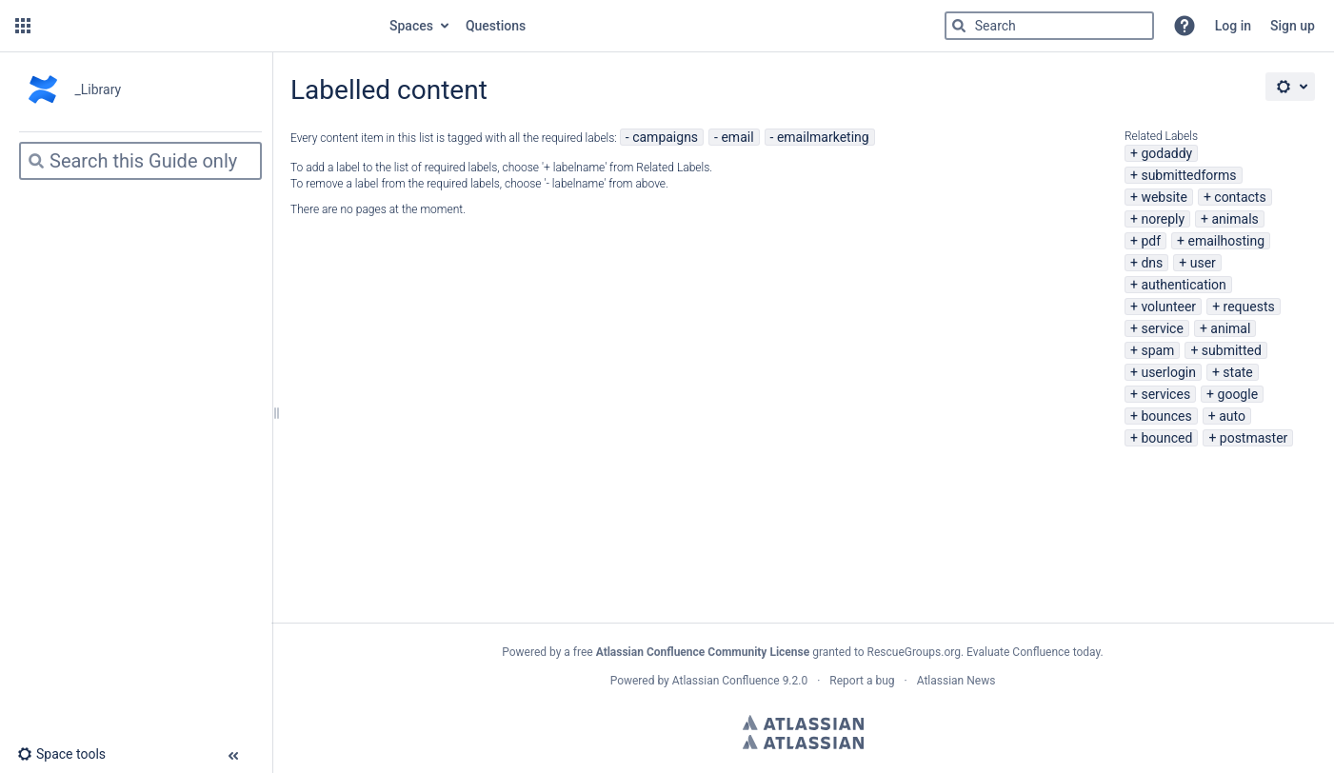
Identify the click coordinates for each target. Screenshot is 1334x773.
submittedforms (1188, 175)
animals (1235, 219)
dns (1152, 262)
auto (1232, 416)
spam (1157, 350)
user (1203, 262)
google (1238, 394)
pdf (1151, 240)
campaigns (665, 137)
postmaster (1254, 438)
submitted (1232, 350)
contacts (1239, 197)
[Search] (958, 25)
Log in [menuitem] (1233, 25)
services (1165, 394)
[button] (23, 26)
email (737, 137)
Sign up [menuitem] (1292, 25)
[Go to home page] (208, 25)
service (1162, 328)
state (1237, 372)
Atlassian (803, 722)
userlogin (1168, 372)
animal (1230, 328)
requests (1249, 306)
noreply (1163, 219)
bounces (1166, 416)
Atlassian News (956, 680)
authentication (1183, 284)
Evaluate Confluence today (1033, 652)
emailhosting (1225, 240)
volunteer (1168, 306)
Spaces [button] (411, 25)
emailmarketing (823, 137)
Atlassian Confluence (726, 680)
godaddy (1166, 153)
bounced (1166, 438)
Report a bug (861, 680)
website (1163, 197)
